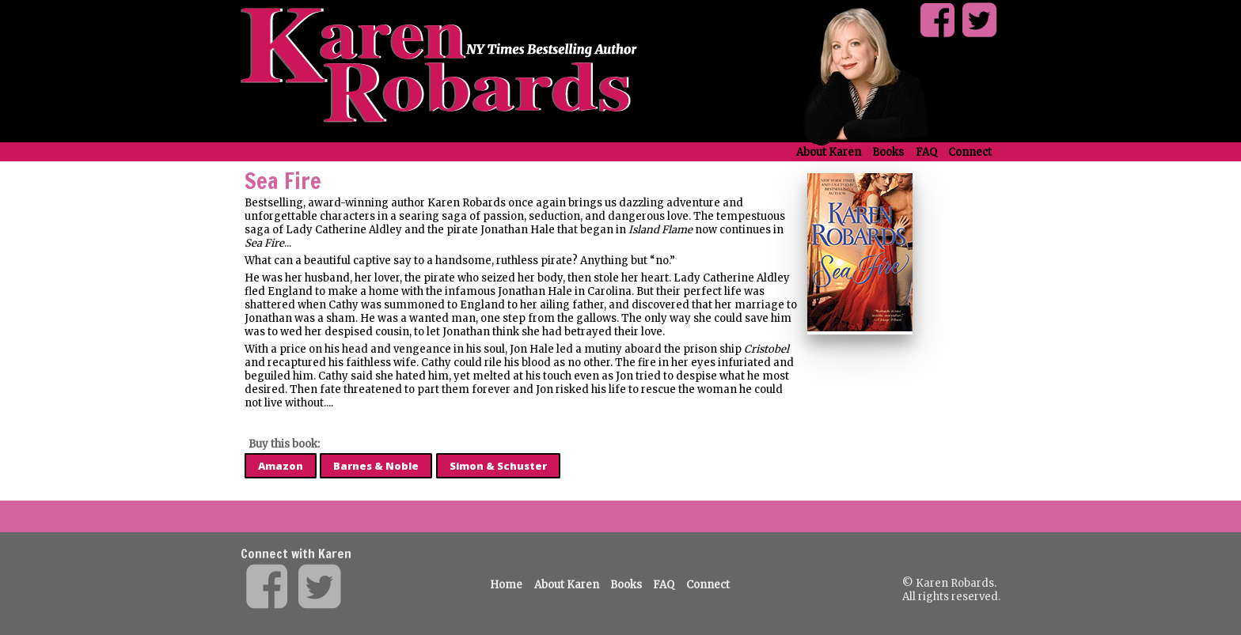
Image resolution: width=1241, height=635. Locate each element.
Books (888, 152)
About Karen (828, 152)
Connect (970, 152)
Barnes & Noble (376, 466)
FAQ (926, 152)
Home (506, 585)
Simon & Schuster (498, 466)
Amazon (280, 466)
